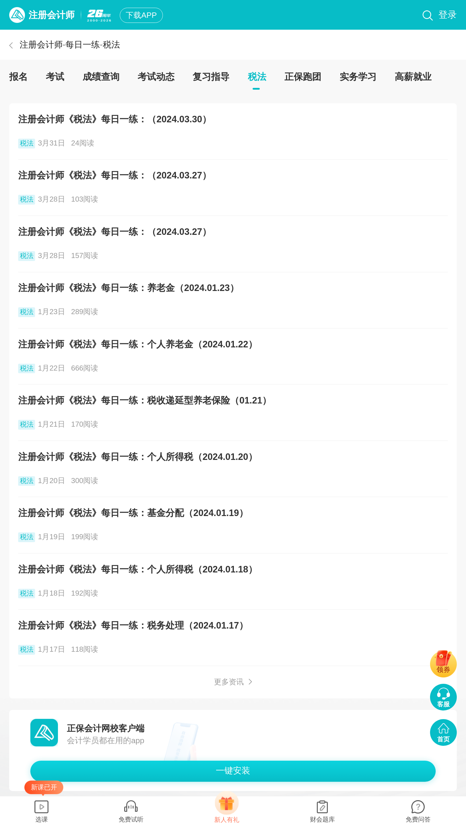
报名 (18, 77)
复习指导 (211, 77)
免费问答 (418, 819)
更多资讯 (229, 682)
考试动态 (156, 77)
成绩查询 (101, 77)
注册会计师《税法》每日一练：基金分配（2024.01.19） (133, 513)
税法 (111, 44)
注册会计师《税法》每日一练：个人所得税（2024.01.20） (137, 457)
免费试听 (131, 819)
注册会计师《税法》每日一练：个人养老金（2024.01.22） (137, 344)
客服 (443, 704)
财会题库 (322, 819)
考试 (55, 77)
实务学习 (358, 77)
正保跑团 (302, 77)
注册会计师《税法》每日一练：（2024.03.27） (114, 175)
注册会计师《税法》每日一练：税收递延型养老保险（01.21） (144, 400)
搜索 (428, 15)
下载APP (141, 15)
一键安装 (233, 770)
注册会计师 (52, 15)
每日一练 (82, 44)
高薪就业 (413, 77)
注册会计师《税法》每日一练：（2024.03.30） (114, 119)
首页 (443, 739)
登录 (447, 15)
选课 (41, 819)
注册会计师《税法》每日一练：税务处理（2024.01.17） (133, 625)
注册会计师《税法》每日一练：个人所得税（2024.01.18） (137, 569)
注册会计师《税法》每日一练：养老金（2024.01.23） (128, 288)
